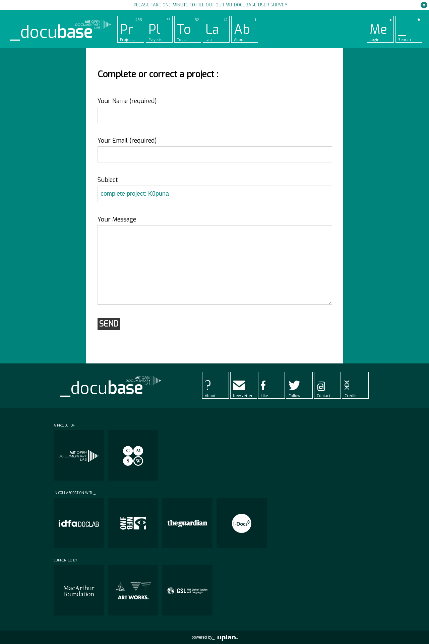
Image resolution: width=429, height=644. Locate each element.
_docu (51, 32)
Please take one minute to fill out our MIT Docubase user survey (210, 5)
